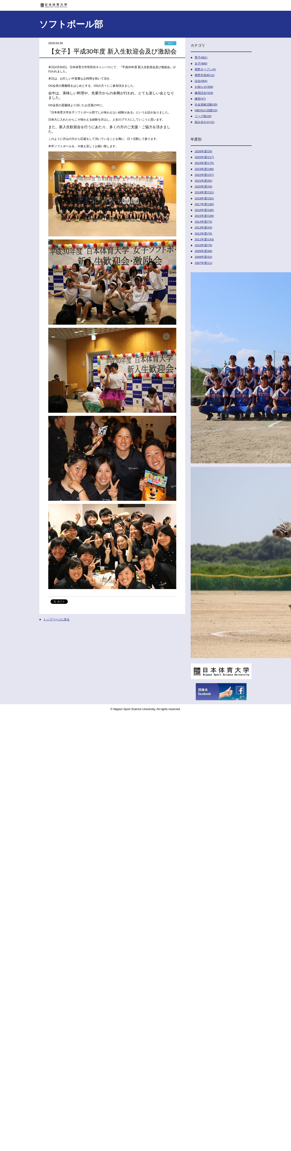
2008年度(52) (203, 257)
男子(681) (201, 57)
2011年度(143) (204, 239)
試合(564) (201, 81)
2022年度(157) (204, 175)
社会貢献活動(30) (206, 104)
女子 (170, 43)
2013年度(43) (203, 227)
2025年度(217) (204, 157)
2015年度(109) (204, 216)
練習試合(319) (204, 93)
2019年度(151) (204, 192)
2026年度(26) (203, 151)
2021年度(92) (203, 180)
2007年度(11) (203, 263)
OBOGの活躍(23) (206, 110)
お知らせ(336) (204, 87)
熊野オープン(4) (205, 69)
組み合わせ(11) (204, 122)
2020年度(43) (203, 186)
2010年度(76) (203, 245)
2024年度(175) (204, 163)
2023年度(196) (204, 169)
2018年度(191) (204, 198)
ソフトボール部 (71, 24)
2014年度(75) (203, 221)
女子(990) (201, 63)
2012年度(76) (203, 233)
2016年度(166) (204, 210)
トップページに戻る (56, 619)
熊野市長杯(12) (204, 75)
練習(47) (200, 98)
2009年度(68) (203, 251)
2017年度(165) (204, 204)
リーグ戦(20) (203, 116)
